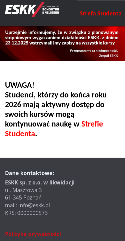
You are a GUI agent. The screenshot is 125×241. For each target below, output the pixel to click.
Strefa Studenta (101, 13)
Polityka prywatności (33, 234)
